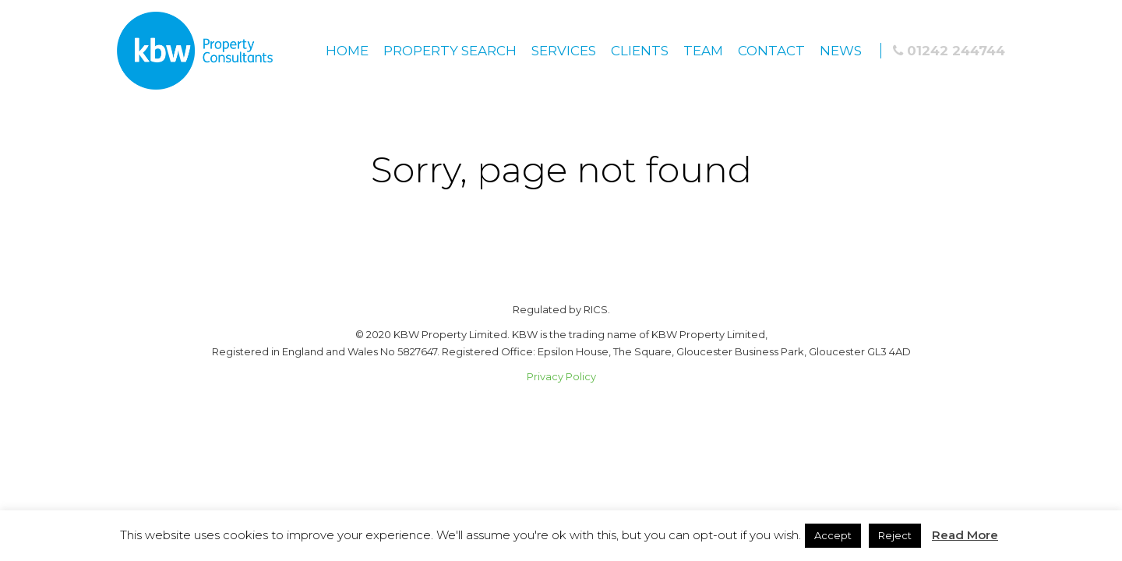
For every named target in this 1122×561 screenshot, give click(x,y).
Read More (965, 534)
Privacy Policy (561, 376)
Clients (640, 50)
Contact (771, 50)
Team (703, 50)
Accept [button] (833, 535)
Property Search (450, 50)
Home (347, 50)
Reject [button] (895, 535)
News (841, 50)
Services (563, 50)
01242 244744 (949, 50)
